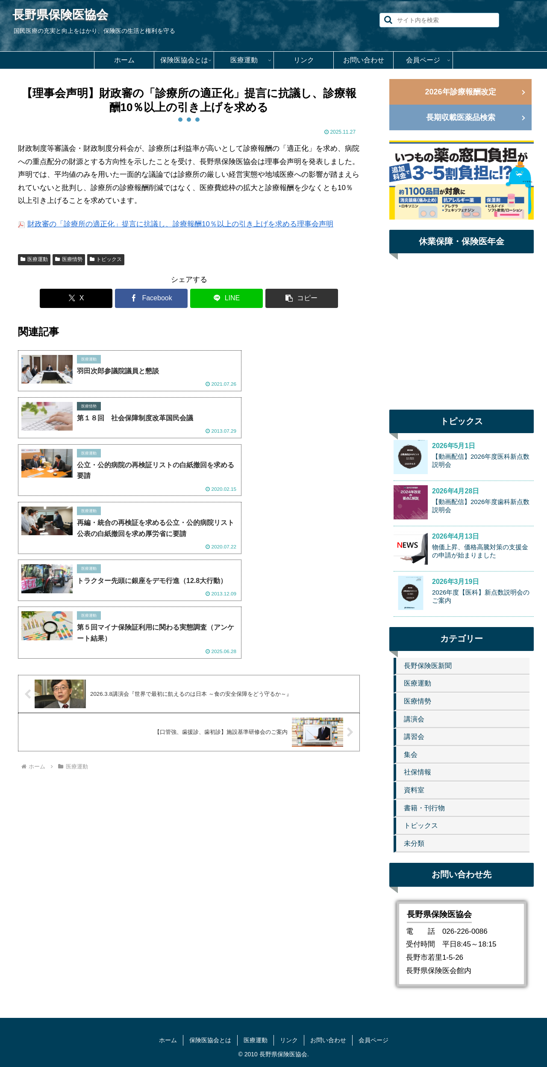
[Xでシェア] (102, 298)
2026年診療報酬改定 (460, 92)
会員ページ (373, 1040)
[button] (388, 20)
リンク (289, 1040)
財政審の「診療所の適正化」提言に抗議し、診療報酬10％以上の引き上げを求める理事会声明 (180, 224)
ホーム (168, 1040)
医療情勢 (68, 259)
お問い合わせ (328, 1040)
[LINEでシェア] (217, 298)
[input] (439, 20)
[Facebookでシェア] (160, 298)
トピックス (106, 259)
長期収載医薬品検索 (460, 117)
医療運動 (34, 259)
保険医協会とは (210, 1040)
